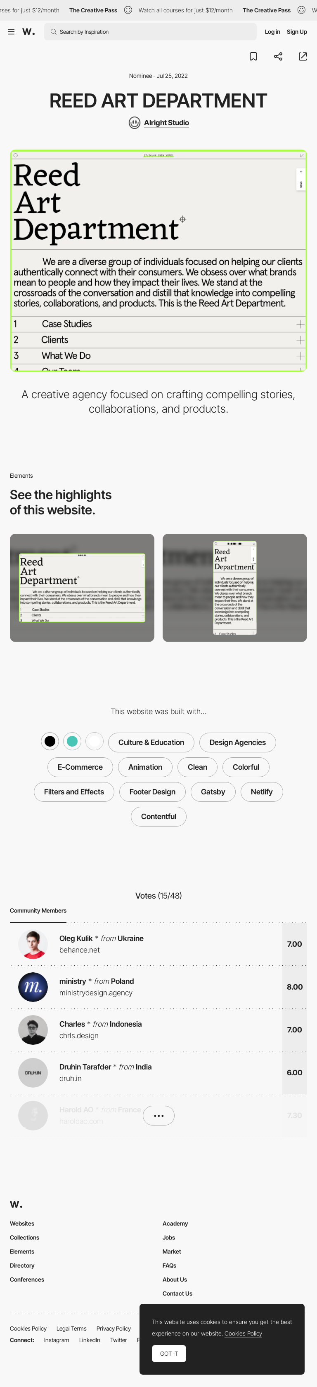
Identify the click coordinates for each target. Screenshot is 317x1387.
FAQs (169, 1265)
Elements (22, 1251)
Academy (175, 1223)
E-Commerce (80, 767)
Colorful (246, 767)
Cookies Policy (28, 1328)
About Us (175, 1279)
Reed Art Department (158, 100)
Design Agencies (238, 742)
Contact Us (177, 1293)
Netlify (262, 791)
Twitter (118, 1339)
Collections (24, 1237)
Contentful (158, 816)
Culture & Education (151, 742)
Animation (145, 767)
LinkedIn (89, 1339)
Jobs (169, 1237)
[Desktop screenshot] (82, 588)
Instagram (56, 1339)
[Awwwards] (28, 31)
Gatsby (213, 791)
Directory (22, 1265)
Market (172, 1251)
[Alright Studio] (158, 122)
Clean (197, 767)
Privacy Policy (114, 1328)
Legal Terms (72, 1328)
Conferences (27, 1279)
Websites (22, 1223)
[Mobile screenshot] (235, 588)
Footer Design (152, 791)
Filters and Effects (74, 791)
